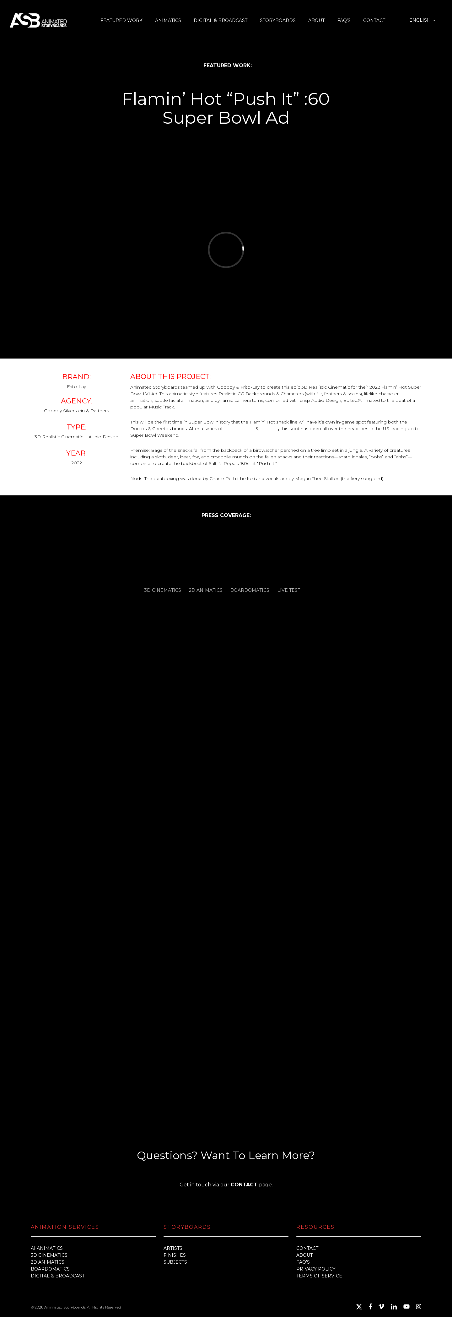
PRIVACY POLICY (316, 1269)
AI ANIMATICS (47, 1248)
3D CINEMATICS (49, 1255)
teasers (269, 428)
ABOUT (304, 1255)
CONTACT (244, 1185)
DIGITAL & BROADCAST (57, 1276)
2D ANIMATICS (47, 1262)
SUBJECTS (175, 1262)
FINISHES (175, 1255)
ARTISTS (173, 1248)
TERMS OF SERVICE (319, 1276)
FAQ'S (303, 1262)
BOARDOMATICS (50, 1269)
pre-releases (239, 428)
